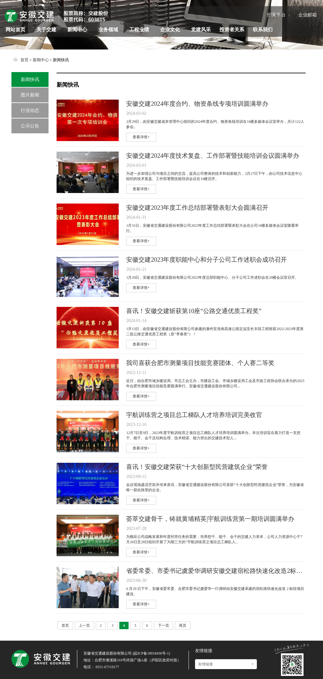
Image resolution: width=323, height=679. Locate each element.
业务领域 (108, 29)
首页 (24, 60)
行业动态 (30, 110)
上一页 (84, 625)
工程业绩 (139, 29)
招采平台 (276, 14)
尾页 (182, 625)
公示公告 (30, 125)
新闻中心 (77, 29)
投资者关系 (231, 29)
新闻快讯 (30, 79)
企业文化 (170, 29)
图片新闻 (30, 94)
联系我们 (263, 29)
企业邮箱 (307, 14)
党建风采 (201, 29)
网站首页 (15, 29)
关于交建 (46, 29)
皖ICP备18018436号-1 (151, 653)
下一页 (163, 625)
